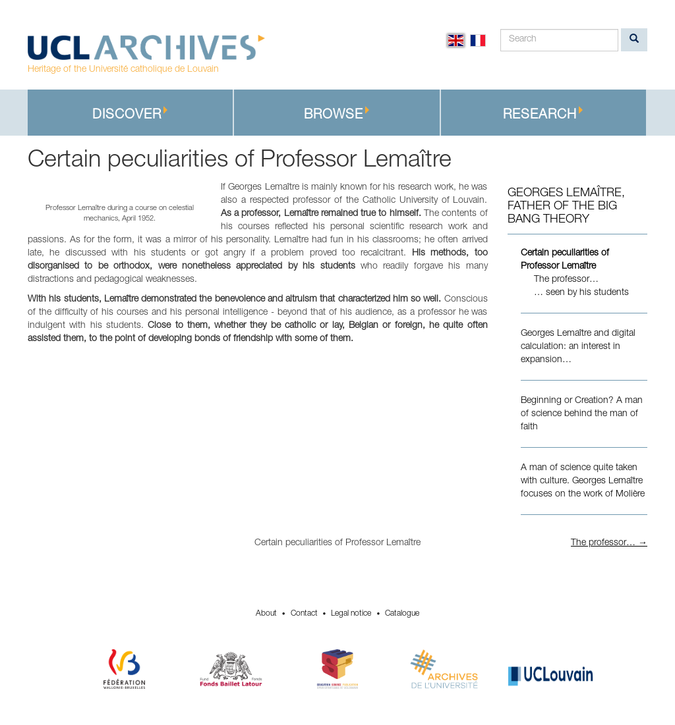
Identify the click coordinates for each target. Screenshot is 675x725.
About (266, 614)
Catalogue (402, 614)
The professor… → (609, 543)
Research (543, 114)
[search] (634, 39)
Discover (130, 114)
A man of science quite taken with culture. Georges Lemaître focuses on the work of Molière (583, 481)
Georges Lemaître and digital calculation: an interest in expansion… (578, 347)
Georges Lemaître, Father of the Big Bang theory (566, 207)
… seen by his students (581, 293)
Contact (304, 614)
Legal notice (351, 614)
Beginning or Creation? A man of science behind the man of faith (582, 414)
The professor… (566, 279)
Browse (337, 114)
